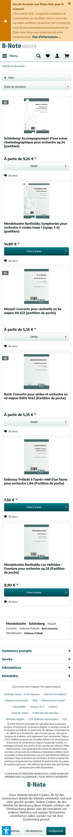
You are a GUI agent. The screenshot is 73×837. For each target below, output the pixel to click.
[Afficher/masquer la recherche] (38, 56)
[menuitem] (10, 56)
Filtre (9, 77)
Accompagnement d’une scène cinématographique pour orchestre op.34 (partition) (35, 142)
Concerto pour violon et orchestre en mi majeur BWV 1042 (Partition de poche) (36, 396)
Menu (10, 55)
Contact (52, 706)
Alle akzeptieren (34, 830)
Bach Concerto (50, 628)
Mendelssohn (16, 624)
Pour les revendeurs (55, 694)
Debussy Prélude (29, 628)
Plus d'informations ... (46, 37)
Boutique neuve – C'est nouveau (22, 694)
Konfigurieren (56, 830)
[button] (6, 830)
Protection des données (46, 712)
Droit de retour (20, 712)
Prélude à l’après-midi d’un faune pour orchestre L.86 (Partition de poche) (35, 481)
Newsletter (19, 706)
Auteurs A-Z (37, 706)
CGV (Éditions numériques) (43, 719)
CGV (64, 719)
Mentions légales (15, 719)
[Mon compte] (57, 56)
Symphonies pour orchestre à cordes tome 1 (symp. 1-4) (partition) (35, 227)
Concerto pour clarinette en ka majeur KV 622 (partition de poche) (32, 311)
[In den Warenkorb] (36, 251)
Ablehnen (15, 830)
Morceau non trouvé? (53, 700)
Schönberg (37, 624)
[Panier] (67, 56)
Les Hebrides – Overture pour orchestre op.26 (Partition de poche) (34, 568)
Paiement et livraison (16, 700)
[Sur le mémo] (11, 175)
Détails (48, 165)
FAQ (35, 700)
